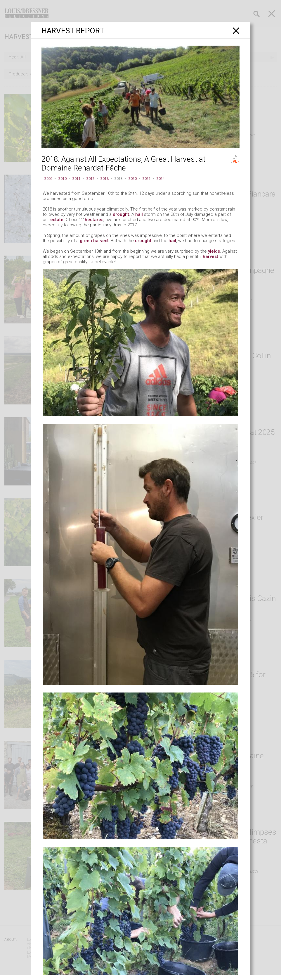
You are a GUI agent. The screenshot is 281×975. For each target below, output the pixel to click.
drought (121, 214)
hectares (94, 219)
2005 (48, 179)
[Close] (236, 30)
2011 (76, 179)
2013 (104, 179)
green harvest (94, 240)
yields (214, 251)
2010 (62, 179)
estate (56, 219)
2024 (161, 179)
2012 (90, 179)
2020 (133, 179)
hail (139, 214)
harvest (210, 256)
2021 (147, 179)
